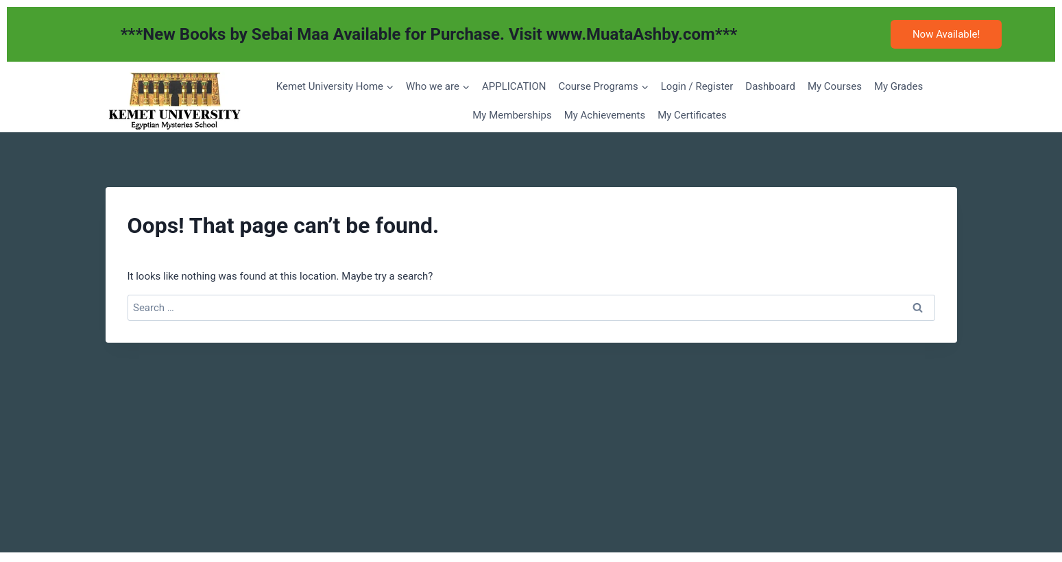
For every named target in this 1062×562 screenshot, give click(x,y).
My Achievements (604, 115)
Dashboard (770, 86)
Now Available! (946, 34)
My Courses (835, 86)
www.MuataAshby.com (630, 34)
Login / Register (697, 86)
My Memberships (511, 115)
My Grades (898, 86)
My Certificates (692, 115)
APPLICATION (514, 86)
